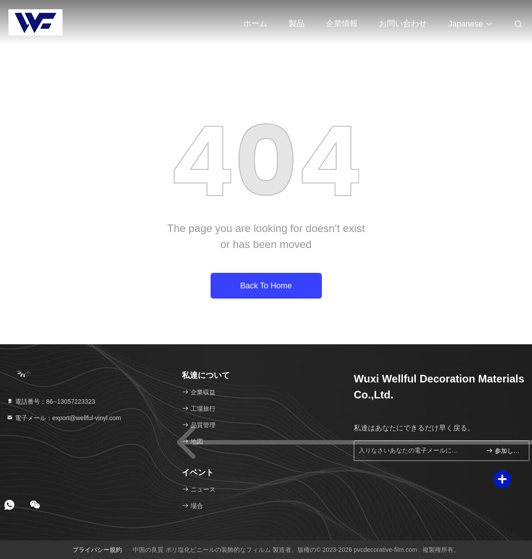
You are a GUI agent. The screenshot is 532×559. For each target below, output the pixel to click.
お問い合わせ (403, 23)
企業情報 (342, 23)
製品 (297, 23)
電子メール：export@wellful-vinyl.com (63, 417)
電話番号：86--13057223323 (50, 401)
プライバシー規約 (97, 549)
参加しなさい (504, 450)
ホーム (255, 23)
